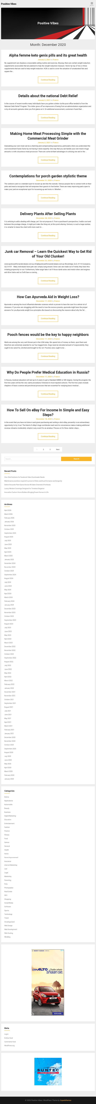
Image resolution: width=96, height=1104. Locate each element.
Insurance (7, 861)
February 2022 (9, 684)
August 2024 (8, 578)
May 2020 (7, 764)
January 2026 (9, 522)
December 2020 (9, 737)
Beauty (6, 808)
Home (6, 854)
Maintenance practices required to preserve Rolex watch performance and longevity (33, 481)
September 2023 (10, 620)
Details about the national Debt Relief (48, 96)
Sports (6, 910)
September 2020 (10, 749)
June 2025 (8, 544)
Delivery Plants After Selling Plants (48, 214)
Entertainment (9, 823)
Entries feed (8, 1038)
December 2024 (9, 563)
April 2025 (7, 552)
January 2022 (9, 688)
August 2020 (8, 752)
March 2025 (8, 556)
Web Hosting (8, 933)
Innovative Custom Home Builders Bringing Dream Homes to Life (26, 492)
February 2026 (9, 518)
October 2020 (9, 745)
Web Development (10, 929)
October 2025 (9, 529)
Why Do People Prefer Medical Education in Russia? (48, 372)
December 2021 (9, 692)
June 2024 (8, 586)
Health (6, 850)
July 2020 (7, 756)
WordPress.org (9, 1045)
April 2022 (7, 677)
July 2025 (7, 540)
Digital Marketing (10, 816)
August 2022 (8, 662)
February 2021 (9, 730)
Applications (8, 801)
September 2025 (10, 533)
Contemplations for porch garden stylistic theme (48, 176)
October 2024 (9, 571)
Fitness (6, 835)
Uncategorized (9, 922)
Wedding (7, 937)
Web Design (8, 925)
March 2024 (8, 597)
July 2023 (7, 627)
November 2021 (9, 696)
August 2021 (8, 707)
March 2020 (8, 771)
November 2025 (9, 525)
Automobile (8, 804)
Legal (6, 873)
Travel (6, 918)
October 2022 (9, 654)
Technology (8, 914)
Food (6, 838)
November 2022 (9, 650)
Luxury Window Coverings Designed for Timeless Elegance (24, 488)
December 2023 (9, 609)
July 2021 (7, 711)
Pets (6, 884)
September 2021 (10, 703)
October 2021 (9, 699)
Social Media (8, 903)
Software (7, 907)
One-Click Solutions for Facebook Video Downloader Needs (24, 477)
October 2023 (9, 616)
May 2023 (7, 635)
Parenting (7, 880)
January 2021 (9, 733)
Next (57, 449)
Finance (7, 831)
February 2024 (9, 601)
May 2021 (7, 718)
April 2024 (7, 593)
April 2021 (7, 722)
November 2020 (9, 741)
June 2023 (8, 631)
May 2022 (7, 673)
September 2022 (10, 658)
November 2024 (9, 567)
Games (6, 842)
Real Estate (8, 891)
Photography (8, 888)
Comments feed (10, 1042)
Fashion (7, 827)
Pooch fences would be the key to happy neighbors (48, 335)
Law (5, 869)
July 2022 (7, 665)
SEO (5, 895)
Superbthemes (65, 1100)
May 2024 (7, 590)
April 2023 (7, 639)
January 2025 (9, 559)
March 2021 (8, 726)
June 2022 (8, 669)
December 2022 (9, 646)
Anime (6, 797)
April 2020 (7, 767)
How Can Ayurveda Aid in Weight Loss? (48, 297)
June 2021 (8, 714)
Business (7, 812)
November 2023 (9, 612)
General (7, 846)
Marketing (7, 876)
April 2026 (7, 510)
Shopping (7, 899)
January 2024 (9, 605)
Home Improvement (11, 857)
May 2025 (7, 548)
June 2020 (8, 760)
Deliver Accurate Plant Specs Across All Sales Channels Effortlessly (27, 485)
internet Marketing (10, 865)
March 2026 (8, 514)
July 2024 (7, 582)
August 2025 (8, 537)
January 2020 (9, 779)
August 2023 (8, 624)
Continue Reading (48, 80)
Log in (6, 1034)
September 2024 (10, 575)
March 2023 (8, 643)
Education (7, 820)
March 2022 (8, 680)
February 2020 (9, 775)
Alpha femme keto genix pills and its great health (48, 55)
